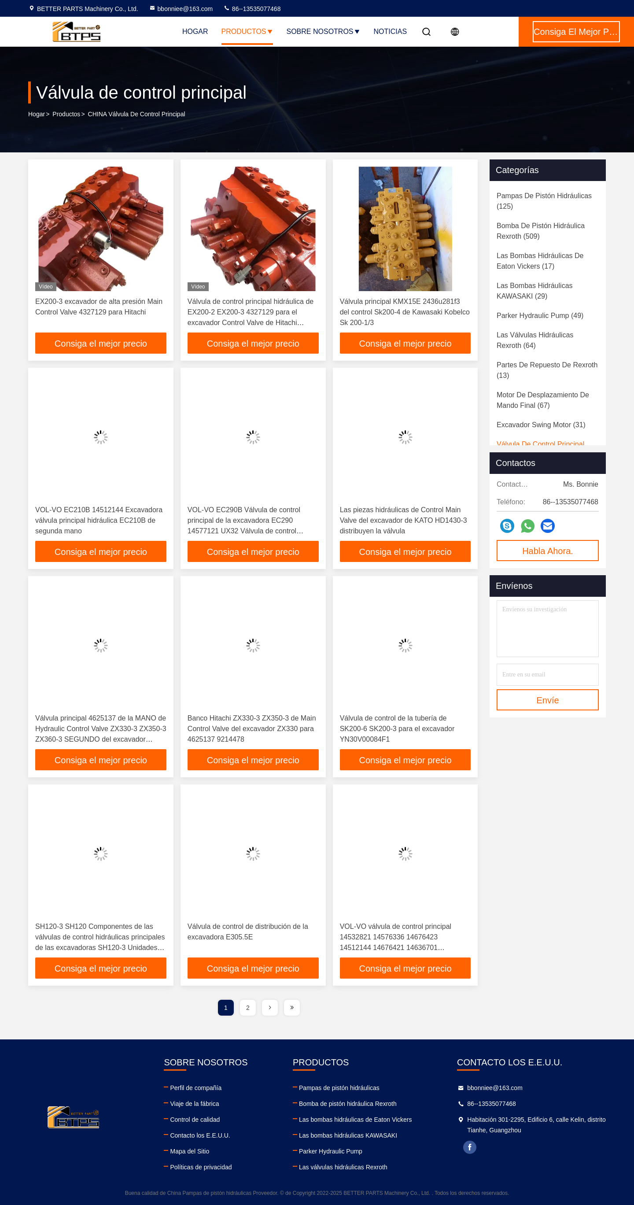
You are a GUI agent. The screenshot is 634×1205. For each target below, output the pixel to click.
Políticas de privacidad (201, 1167)
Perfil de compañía (195, 1087)
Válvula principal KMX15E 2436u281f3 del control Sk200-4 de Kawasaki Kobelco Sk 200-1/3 (405, 312)
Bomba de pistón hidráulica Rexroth (348, 1103)
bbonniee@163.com (181, 8)
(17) (540, 261)
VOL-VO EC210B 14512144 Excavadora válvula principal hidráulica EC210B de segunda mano (98, 520)
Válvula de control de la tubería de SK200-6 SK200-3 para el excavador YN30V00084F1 (397, 728)
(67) (543, 400)
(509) (541, 231)
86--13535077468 (251, 8)
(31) (541, 425)
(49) (540, 315)
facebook (469, 1147)
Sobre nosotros (324, 31)
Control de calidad (195, 1119)
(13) (547, 370)
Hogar (195, 31)
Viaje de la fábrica (194, 1103)
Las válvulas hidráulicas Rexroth (343, 1167)
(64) (535, 340)
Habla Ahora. (547, 551)
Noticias (390, 31)
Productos (247, 31)
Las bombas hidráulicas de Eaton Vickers (355, 1119)
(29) (535, 291)
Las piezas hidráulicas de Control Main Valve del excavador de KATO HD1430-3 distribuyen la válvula (403, 520)
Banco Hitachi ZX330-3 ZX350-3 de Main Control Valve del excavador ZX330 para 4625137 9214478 (252, 728)
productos (66, 114)
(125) (544, 201)
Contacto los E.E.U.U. (200, 1135)
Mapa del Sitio (189, 1151)
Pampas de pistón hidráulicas (339, 1087)
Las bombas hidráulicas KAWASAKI (348, 1135)
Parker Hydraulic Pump (330, 1151)
